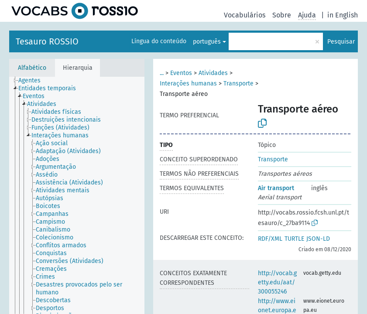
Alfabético (32, 68)
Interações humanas (188, 83)
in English (342, 15)
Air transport (276, 188)
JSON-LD (318, 238)
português (207, 41)
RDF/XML (270, 238)
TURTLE (294, 238)
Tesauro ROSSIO (47, 41)
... (162, 73)
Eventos (181, 73)
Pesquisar (341, 41)
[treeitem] (33, 81)
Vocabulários (244, 15)
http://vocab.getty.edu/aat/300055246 (277, 282)
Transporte (238, 83)
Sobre (281, 15)
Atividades (213, 73)
